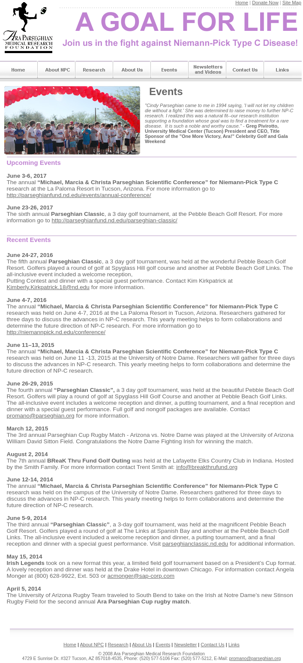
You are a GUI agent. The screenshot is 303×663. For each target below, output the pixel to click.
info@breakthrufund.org (206, 467)
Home (241, 2)
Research (94, 70)
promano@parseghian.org (41, 415)
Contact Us (245, 70)
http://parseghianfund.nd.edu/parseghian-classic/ (114, 220)
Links (283, 70)
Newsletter (185, 644)
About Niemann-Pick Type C (56, 70)
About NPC (92, 644)
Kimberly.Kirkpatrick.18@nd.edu (48, 287)
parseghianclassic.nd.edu (195, 544)
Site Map (291, 2)
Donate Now (265, 2)
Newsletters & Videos (207, 70)
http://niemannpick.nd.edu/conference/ (56, 332)
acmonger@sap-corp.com (141, 576)
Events (170, 70)
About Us (132, 70)
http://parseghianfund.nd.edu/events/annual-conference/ (79, 195)
